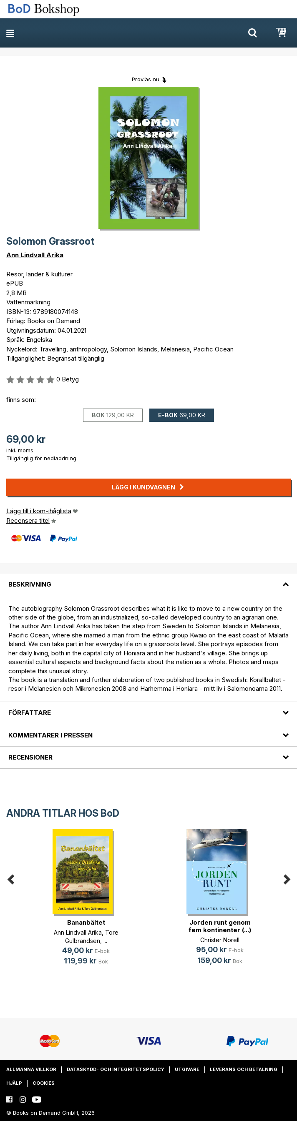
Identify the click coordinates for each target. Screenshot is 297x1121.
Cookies (44, 1083)
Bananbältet (86, 922)
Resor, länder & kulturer (39, 274)
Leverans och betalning (243, 1069)
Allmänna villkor (31, 1069)
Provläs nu (145, 79)
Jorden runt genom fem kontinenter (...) (220, 926)
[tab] (148, 579)
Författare (29, 713)
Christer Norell (219, 939)
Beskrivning (29, 584)
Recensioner (30, 757)
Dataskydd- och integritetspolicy (115, 1069)
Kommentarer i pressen (50, 735)
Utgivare (187, 1069)
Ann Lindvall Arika (34, 255)
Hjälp (14, 1083)
